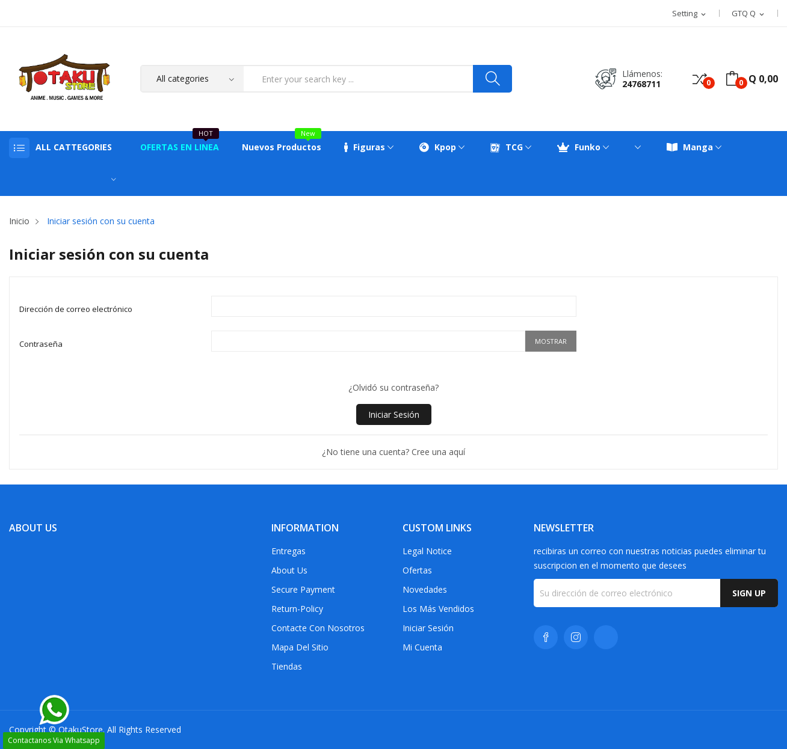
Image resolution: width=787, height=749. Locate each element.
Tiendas (286, 666)
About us (289, 570)
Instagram (576, 637)
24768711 (641, 84)
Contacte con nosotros (318, 628)
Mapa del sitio (300, 647)
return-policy (297, 608)
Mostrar (551, 341)
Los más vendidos (438, 608)
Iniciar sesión (393, 414)
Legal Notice (427, 551)
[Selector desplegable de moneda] (749, 14)
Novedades (425, 589)
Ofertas (417, 570)
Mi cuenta (422, 647)
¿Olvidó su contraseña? (393, 387)
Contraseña (41, 343)
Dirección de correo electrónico (75, 309)
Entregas (288, 551)
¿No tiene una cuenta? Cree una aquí (393, 451)
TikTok (606, 637)
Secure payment (303, 589)
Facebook (546, 637)
